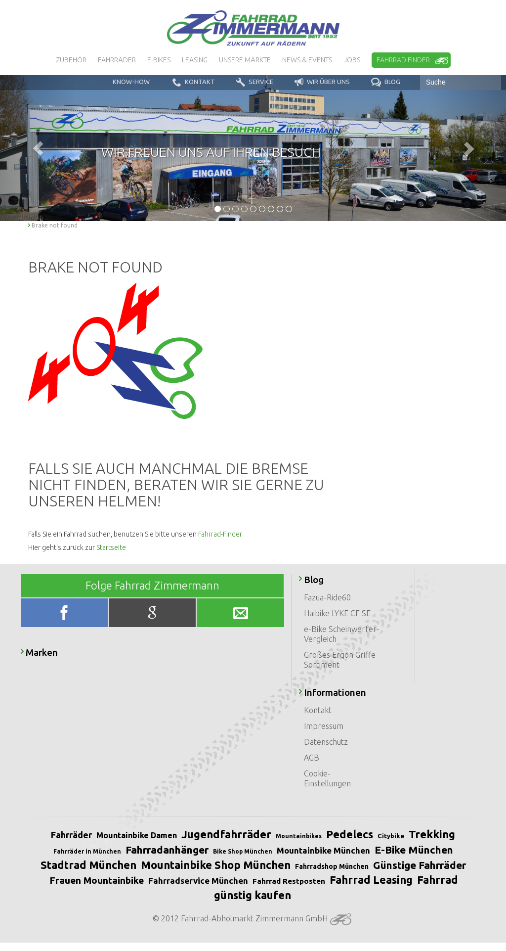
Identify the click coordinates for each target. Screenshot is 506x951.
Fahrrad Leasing (371, 879)
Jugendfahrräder (226, 834)
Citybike (391, 835)
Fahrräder (71, 835)
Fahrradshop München (332, 866)
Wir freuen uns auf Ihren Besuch (211, 151)
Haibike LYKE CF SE (337, 613)
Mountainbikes (299, 836)
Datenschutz (326, 741)
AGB (311, 757)
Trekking (432, 834)
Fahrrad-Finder (220, 534)
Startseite (111, 547)
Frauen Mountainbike (96, 880)
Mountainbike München (323, 850)
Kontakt (318, 710)
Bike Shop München (242, 851)
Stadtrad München (88, 865)
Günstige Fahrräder (419, 865)
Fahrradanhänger (167, 850)
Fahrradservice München (198, 880)
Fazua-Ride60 (327, 597)
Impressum (323, 726)
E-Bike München (414, 850)
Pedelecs (349, 834)
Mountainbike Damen (136, 835)
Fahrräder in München (87, 851)
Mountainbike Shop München (216, 865)
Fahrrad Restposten (289, 881)
